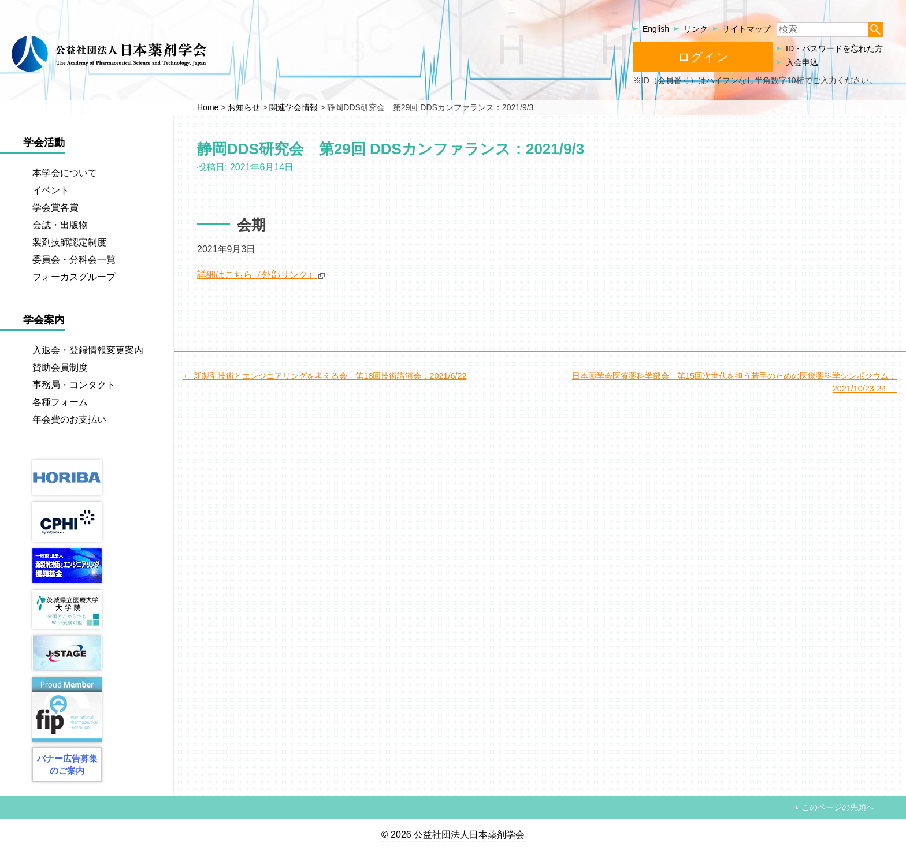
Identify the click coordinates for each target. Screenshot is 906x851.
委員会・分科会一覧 (74, 259)
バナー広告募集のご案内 (67, 764)
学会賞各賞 (55, 207)
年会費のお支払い (69, 419)
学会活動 (44, 142)
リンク (696, 28)
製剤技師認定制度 (69, 242)
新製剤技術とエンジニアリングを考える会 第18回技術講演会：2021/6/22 (330, 375)
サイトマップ (746, 28)
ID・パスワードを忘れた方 (834, 48)
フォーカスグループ (74, 277)
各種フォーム (60, 402)
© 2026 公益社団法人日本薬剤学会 (453, 834)
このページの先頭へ (837, 807)
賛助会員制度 (60, 367)
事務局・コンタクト (74, 385)
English (656, 28)
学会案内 (44, 320)
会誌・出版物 (60, 225)
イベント (50, 190)
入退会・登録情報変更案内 (87, 350)
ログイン (703, 57)
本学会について (64, 173)
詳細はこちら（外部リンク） (257, 274)
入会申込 (802, 62)
